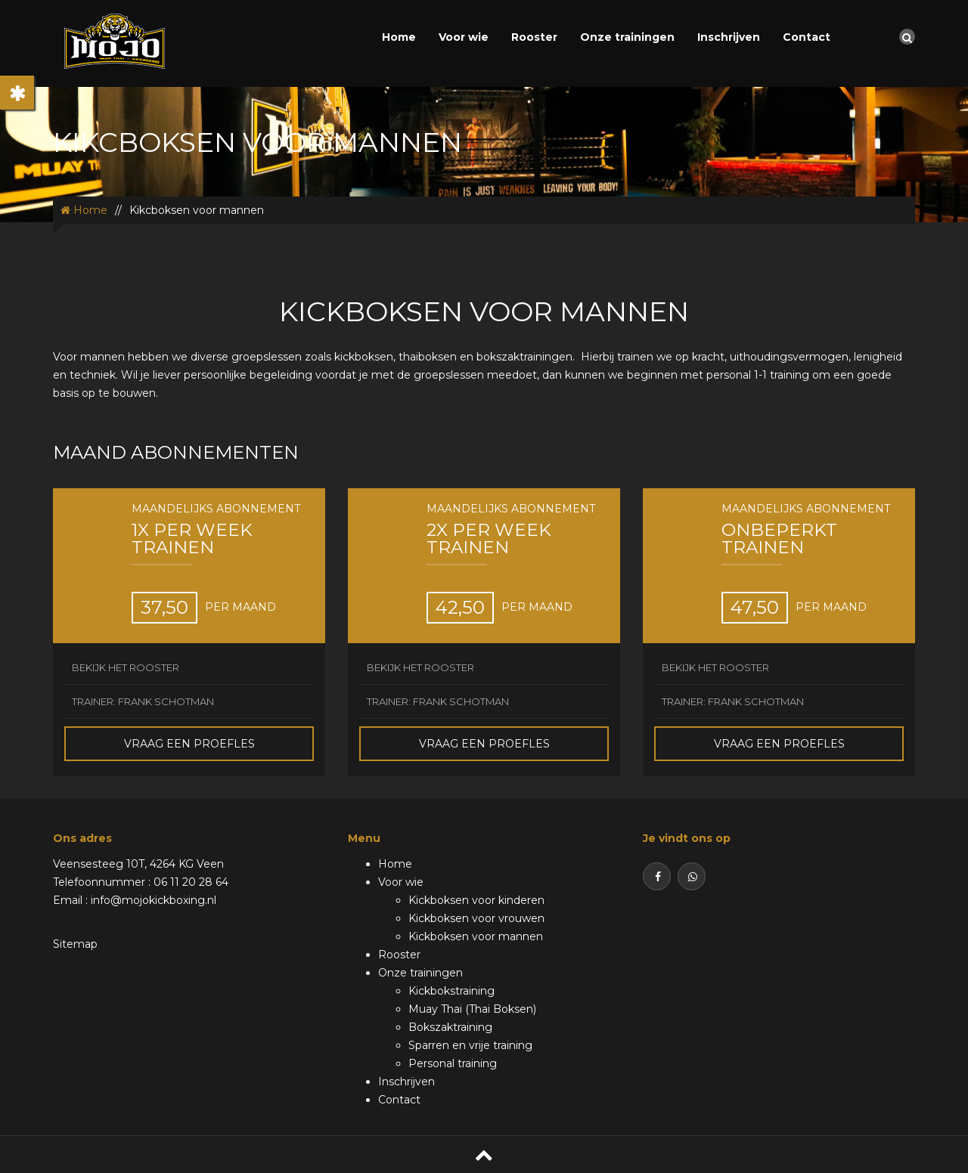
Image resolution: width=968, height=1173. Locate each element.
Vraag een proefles (189, 744)
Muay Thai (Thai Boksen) (472, 1009)
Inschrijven (728, 37)
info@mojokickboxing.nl (153, 900)
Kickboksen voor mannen (475, 936)
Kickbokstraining (451, 991)
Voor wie (464, 37)
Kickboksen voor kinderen (476, 900)
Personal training (452, 1063)
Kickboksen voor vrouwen (476, 918)
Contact (806, 37)
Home (399, 37)
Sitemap (75, 944)
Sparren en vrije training (470, 1045)
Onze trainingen (627, 37)
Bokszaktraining (450, 1027)
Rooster (534, 37)
